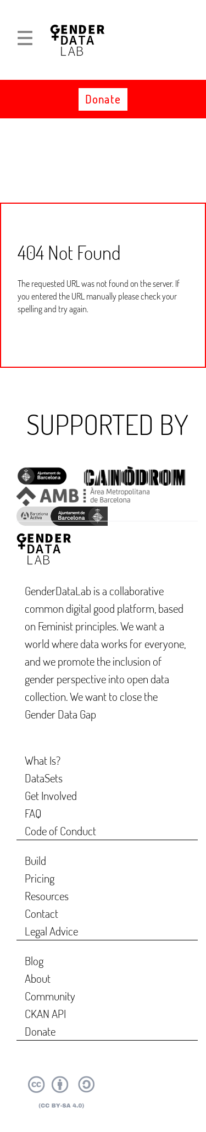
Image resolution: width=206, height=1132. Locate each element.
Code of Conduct (60, 830)
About (38, 978)
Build (35, 860)
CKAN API (45, 1013)
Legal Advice (51, 930)
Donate (102, 99)
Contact (41, 913)
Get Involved (51, 795)
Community (50, 995)
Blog (34, 960)
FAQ (33, 813)
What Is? (42, 760)
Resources (47, 895)
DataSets (44, 777)
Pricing (39, 877)
